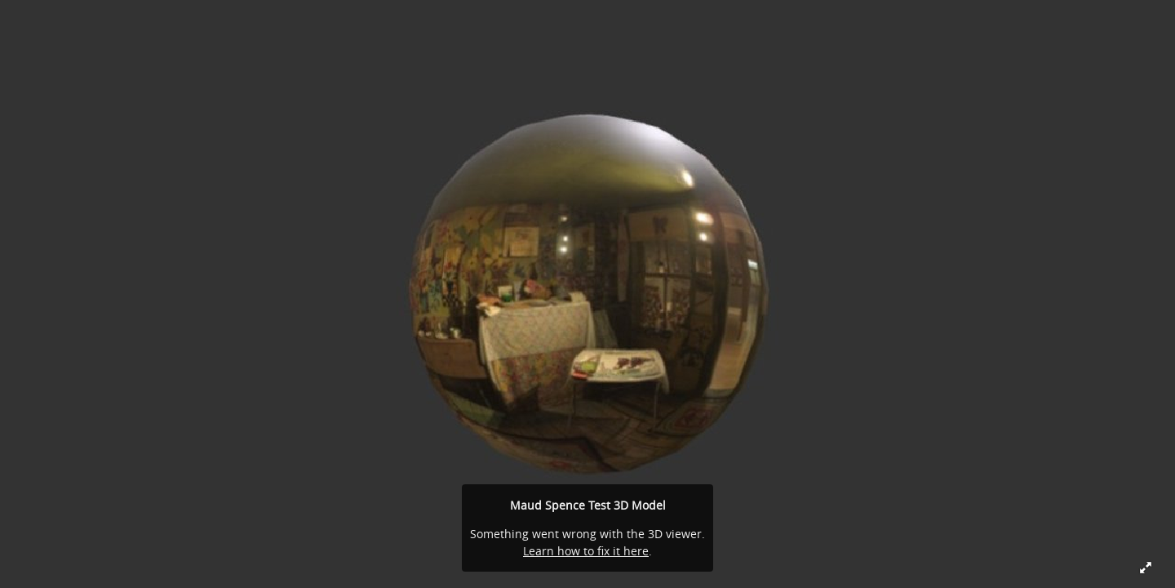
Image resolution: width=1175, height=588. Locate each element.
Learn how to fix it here (586, 551)
